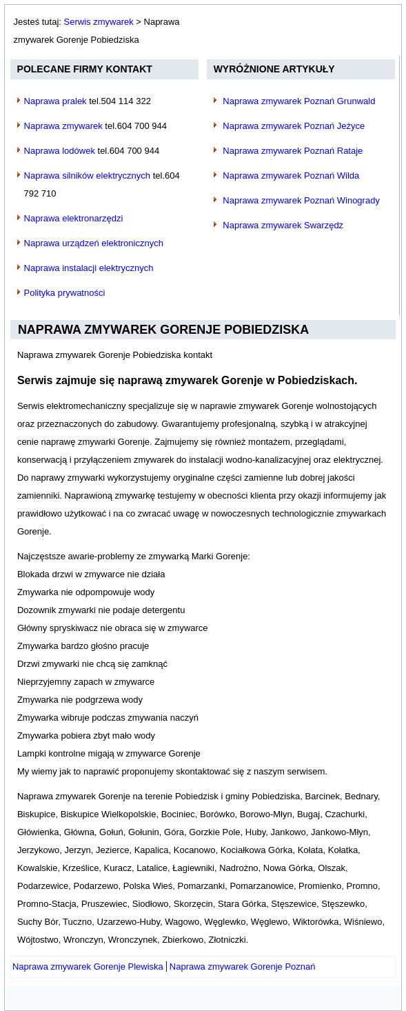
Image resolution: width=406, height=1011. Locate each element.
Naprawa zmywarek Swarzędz (283, 225)
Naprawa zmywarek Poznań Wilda (291, 175)
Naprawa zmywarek (63, 126)
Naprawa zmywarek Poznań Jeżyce (294, 126)
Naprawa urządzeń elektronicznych (93, 243)
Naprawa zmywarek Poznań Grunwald (299, 101)
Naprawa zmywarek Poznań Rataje (293, 151)
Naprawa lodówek (59, 151)
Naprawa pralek (55, 101)
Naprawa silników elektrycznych (87, 175)
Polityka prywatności (64, 293)
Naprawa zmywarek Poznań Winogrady (301, 200)
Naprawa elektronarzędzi (73, 218)
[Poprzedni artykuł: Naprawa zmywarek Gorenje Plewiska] (87, 966)
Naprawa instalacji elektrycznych (89, 268)
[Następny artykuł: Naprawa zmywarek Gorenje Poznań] (243, 966)
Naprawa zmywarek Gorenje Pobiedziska (163, 330)
